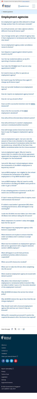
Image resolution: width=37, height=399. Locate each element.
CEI (24, 29)
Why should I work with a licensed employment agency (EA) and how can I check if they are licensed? (17, 308)
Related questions (8, 12)
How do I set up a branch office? (12, 99)
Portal (23, 6)
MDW (26, 111)
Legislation (4, 377)
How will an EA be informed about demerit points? (18, 118)
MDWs (33, 104)
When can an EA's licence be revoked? (14, 262)
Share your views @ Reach (9, 356)
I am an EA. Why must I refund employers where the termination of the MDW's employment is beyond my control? (17, 165)
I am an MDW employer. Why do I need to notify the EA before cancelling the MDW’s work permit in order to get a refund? (18, 184)
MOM (32, 221)
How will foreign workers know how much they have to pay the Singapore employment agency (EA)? (17, 132)
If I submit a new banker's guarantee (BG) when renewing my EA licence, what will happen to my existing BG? (17, 207)
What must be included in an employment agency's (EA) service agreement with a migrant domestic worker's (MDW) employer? (18, 246)
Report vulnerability (6, 369)
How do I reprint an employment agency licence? (17, 94)
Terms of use (5, 374)
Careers (4, 348)
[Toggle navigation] (34, 6)
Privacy (3, 371)
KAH (15, 66)
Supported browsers (7, 382)
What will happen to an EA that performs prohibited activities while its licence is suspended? (15, 255)
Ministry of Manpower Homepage (8, 6)
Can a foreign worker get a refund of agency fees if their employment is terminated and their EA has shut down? (18, 38)
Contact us (5, 351)
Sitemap (3, 380)
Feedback (4, 353)
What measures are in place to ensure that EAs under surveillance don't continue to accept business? (17, 237)
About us (4, 345)
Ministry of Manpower (7, 338)
